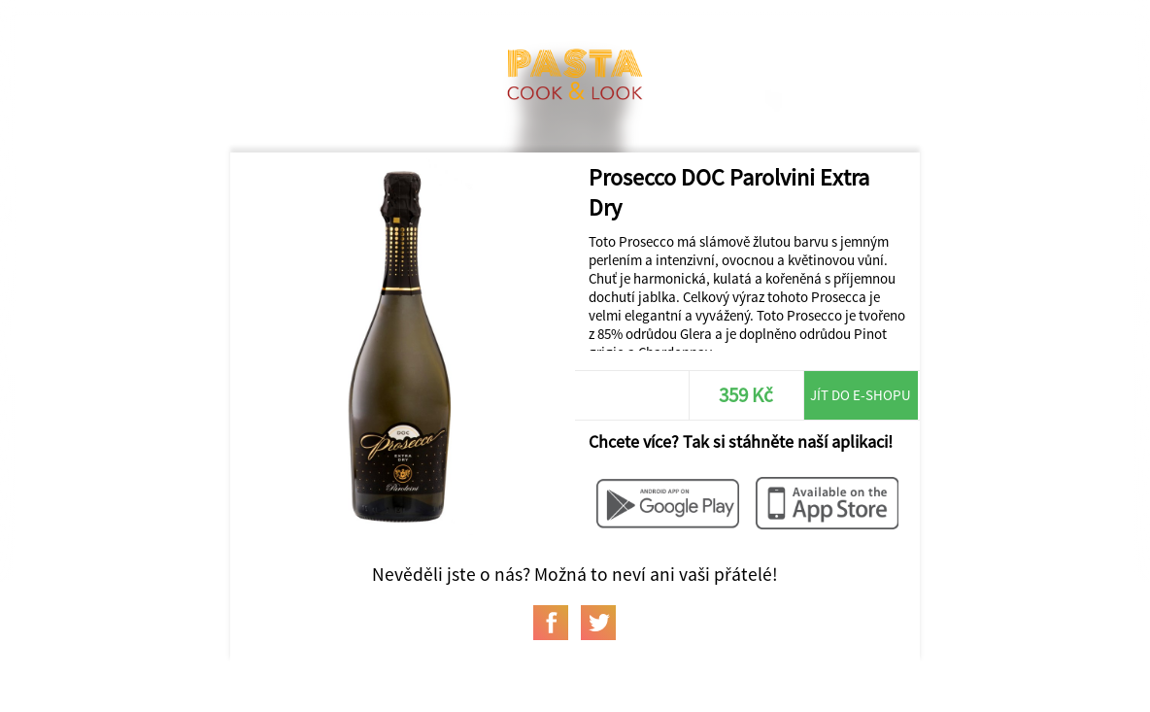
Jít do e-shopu (860, 395)
